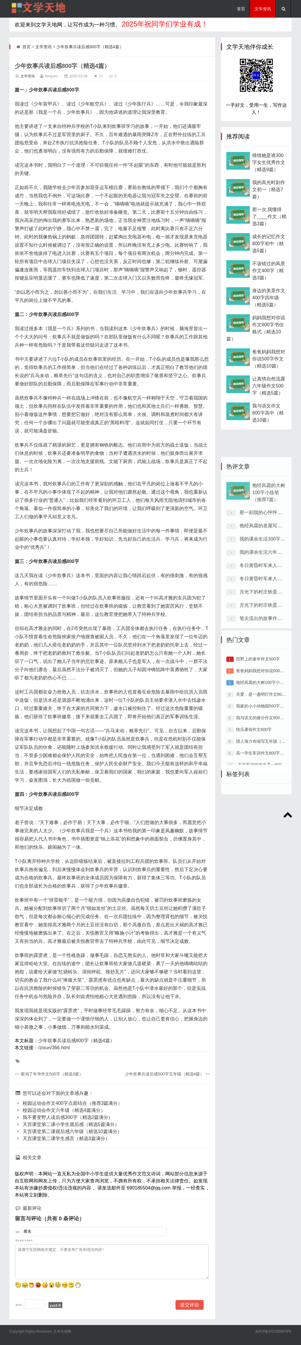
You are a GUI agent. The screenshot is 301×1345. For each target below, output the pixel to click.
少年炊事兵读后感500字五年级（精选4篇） (167, 1074)
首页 (241, 8)
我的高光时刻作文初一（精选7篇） (268, 199)
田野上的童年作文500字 (258, 730)
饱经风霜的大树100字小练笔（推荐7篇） (268, 578)
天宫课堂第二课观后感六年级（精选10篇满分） (68, 1131)
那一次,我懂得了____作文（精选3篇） (269, 226)
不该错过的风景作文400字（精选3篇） (268, 280)
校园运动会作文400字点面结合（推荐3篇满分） (68, 1103)
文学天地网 (62, 1331)
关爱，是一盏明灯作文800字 (262, 765)
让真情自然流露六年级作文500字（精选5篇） (268, 396)
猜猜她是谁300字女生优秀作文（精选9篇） (268, 172)
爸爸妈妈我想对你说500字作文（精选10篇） (268, 369)
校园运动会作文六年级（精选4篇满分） (60, 1110)
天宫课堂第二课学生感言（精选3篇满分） (62, 1138)
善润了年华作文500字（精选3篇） (49, 1074)
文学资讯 (263, 8)
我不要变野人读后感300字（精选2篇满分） (64, 1117)
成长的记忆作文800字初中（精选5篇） (268, 253)
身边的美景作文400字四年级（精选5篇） (268, 308)
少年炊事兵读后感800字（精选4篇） (89, 46)
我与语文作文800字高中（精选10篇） (268, 423)
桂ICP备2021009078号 (273, 1331)
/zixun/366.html (54, 1047)
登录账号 (28, 1240)
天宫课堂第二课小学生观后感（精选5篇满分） (67, 1124)
